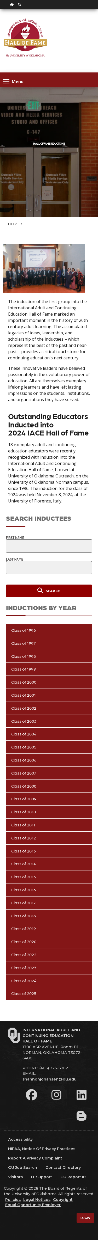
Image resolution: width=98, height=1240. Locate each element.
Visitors (15, 1177)
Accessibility (20, 1139)
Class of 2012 (23, 837)
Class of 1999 (23, 669)
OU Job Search (22, 1167)
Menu (13, 81)
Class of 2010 (23, 811)
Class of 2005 (23, 747)
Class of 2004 (23, 733)
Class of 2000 (23, 682)
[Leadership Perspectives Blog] (81, 1115)
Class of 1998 (23, 656)
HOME (14, 224)
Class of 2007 (23, 773)
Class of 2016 (23, 889)
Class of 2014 (23, 863)
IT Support (41, 1177)
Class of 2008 (23, 786)
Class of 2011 (23, 824)
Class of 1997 (23, 643)
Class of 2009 (23, 798)
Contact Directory (63, 1167)
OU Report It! (73, 1177)
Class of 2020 (23, 941)
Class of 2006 (23, 760)
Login (85, 1218)
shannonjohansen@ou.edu (49, 1079)
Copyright (63, 1199)
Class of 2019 (23, 928)
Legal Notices (36, 1199)
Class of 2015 (23, 876)
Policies (13, 1199)
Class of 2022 (23, 954)
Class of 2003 (23, 721)
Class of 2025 (23, 993)
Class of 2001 (23, 695)
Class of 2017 (23, 902)
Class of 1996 (23, 630)
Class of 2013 (23, 851)
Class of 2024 (23, 980)
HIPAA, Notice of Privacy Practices (41, 1148)
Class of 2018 (23, 915)
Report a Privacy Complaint (35, 1158)
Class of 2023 (23, 967)
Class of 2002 (23, 708)
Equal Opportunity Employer (33, 1204)
